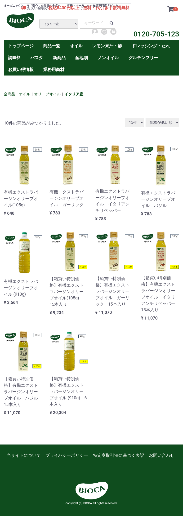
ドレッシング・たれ (151, 45)
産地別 (81, 57)
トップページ (21, 45)
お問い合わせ (161, 455)
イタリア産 (73, 94)
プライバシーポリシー (66, 455)
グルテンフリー (143, 57)
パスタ (36, 57)
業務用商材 (53, 69)
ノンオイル (108, 57)
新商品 (59, 57)
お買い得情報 (21, 69)
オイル (76, 45)
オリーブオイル (47, 94)
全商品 (9, 94)
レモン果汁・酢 (107, 45)
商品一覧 (51, 45)
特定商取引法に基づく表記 (118, 455)
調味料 (14, 57)
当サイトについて (24, 455)
